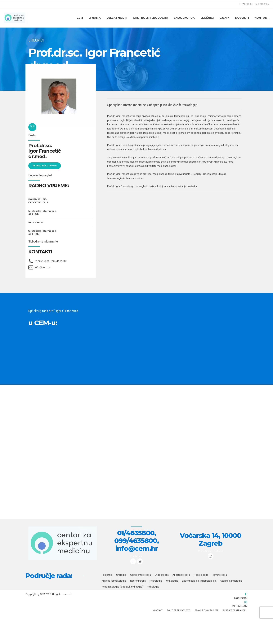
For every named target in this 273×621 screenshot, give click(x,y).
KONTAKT (262, 18)
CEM (80, 18)
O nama (95, 18)
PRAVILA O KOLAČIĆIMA (206, 616)
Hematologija (219, 581)
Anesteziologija (181, 581)
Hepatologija (201, 581)
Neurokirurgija (138, 587)
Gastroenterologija (150, 18)
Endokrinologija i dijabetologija (199, 587)
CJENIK (224, 18)
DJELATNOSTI (116, 18)
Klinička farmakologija (114, 587)
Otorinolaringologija (231, 587)
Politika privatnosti (178, 616)
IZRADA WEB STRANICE (233, 616)
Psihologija (153, 593)
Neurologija (156, 587)
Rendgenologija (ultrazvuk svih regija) (122, 593)
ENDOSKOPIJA (184, 18)
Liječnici (207, 18)
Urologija (121, 581)
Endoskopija (162, 581)
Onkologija (172, 587)
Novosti (242, 18)
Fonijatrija (107, 581)
